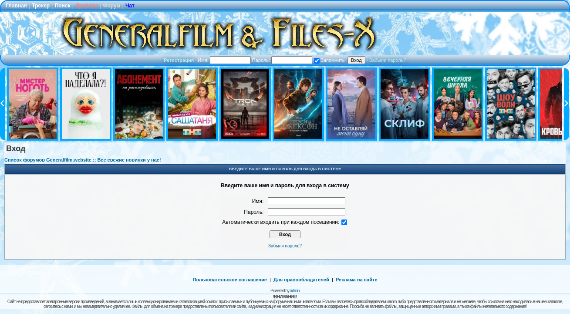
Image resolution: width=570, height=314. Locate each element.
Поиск (63, 6)
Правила (86, 6)
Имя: (224, 60)
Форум (111, 6)
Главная (16, 6)
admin (295, 290)
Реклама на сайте (357, 279)
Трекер (41, 6)
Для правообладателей (301, 279)
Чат (130, 6)
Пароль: (282, 60)
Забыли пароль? (387, 60)
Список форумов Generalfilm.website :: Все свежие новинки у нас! (82, 159)
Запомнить (329, 60)
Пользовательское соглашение (230, 279)
